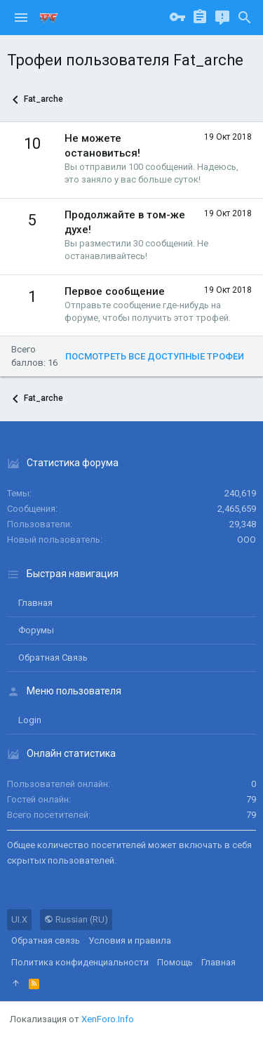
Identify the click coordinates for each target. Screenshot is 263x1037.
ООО (246, 539)
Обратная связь (53, 657)
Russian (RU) (76, 919)
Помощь (175, 962)
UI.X (19, 919)
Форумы (36, 630)
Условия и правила (129, 940)
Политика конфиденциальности (80, 962)
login (29, 720)
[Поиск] (245, 17)
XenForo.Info (107, 1019)
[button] (21, 17)
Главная (35, 602)
